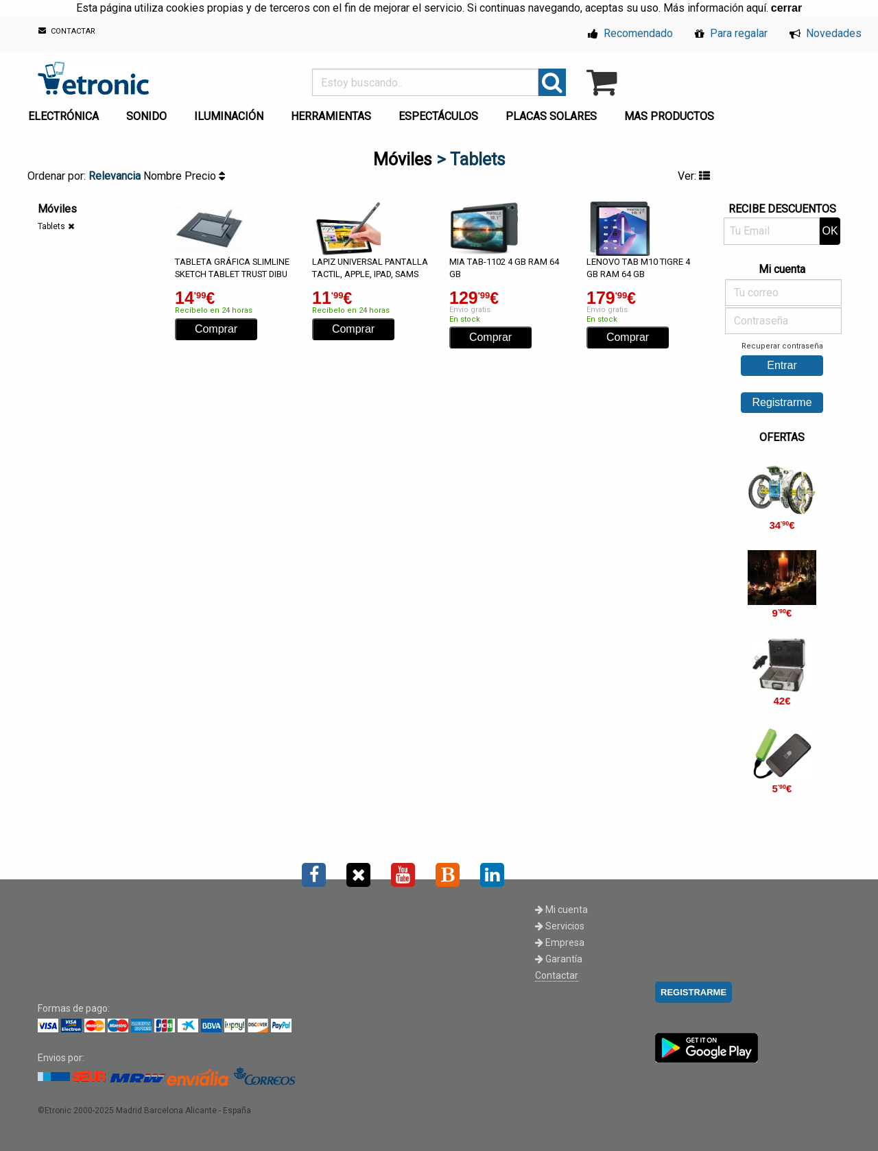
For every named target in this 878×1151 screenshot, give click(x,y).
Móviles (402, 159)
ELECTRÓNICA (63, 116)
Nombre (164, 175)
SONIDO (146, 116)
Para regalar (731, 33)
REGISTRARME (693, 992)
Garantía (558, 958)
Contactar (556, 975)
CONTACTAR (66, 31)
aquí (756, 7)
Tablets (51, 226)
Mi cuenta (561, 909)
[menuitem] (66, 112)
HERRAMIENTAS (331, 116)
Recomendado (630, 33)
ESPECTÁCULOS (438, 116)
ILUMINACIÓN (228, 116)
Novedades (826, 33)
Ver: (694, 175)
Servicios (559, 926)
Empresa (559, 942)
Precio (205, 175)
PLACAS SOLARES (551, 116)
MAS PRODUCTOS (669, 116)
